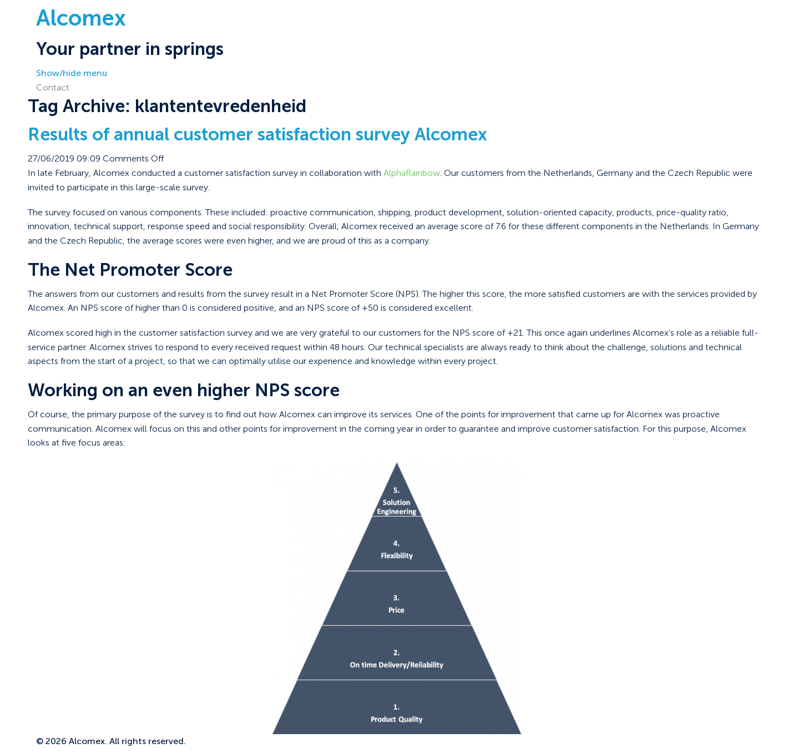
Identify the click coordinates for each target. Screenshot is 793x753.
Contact (52, 87)
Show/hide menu (71, 73)
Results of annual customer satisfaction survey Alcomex (257, 134)
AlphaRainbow (411, 173)
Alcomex (81, 17)
